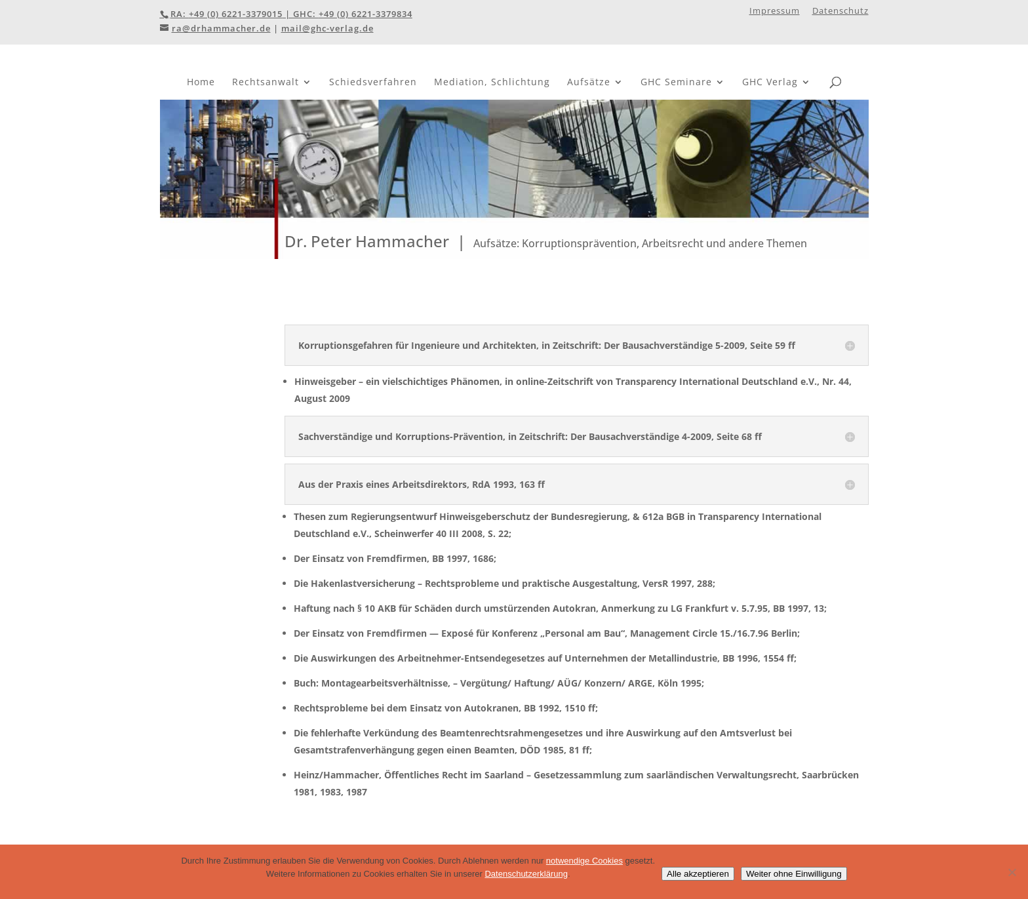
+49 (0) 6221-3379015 (236, 14)
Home (201, 82)
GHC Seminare (676, 82)
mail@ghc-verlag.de (327, 28)
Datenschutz (840, 11)
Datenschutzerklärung (525, 874)
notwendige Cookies (584, 861)
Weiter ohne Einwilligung (794, 874)
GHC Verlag (770, 82)
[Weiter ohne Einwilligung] (1011, 872)
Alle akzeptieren (698, 874)
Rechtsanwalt (265, 82)
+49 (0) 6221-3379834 (365, 14)
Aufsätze (588, 82)
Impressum (774, 11)
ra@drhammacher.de (221, 28)
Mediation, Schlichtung (492, 82)
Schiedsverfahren (373, 82)
